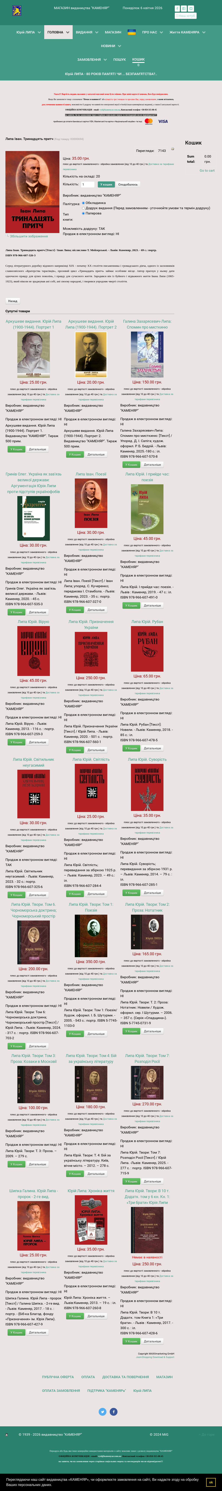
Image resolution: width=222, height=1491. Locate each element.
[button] (53, 1485)
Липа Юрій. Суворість (147, 759)
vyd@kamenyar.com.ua (110, 110)
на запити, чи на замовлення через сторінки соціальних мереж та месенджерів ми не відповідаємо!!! (111, 115)
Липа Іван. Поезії (91, 474)
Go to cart (207, 170)
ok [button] (211, 1482)
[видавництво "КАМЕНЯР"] (16, 10)
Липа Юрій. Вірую (33, 621)
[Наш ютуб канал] (186, 16)
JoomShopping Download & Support (155, 1357)
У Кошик (16, 449)
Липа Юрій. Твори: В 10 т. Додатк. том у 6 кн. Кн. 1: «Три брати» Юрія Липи (147, 1197)
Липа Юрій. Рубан (147, 621)
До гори (206, 1434)
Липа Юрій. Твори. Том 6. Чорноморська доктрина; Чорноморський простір (34, 910)
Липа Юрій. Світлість (91, 759)
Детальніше (37, 449)
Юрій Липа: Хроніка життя (91, 1191)
